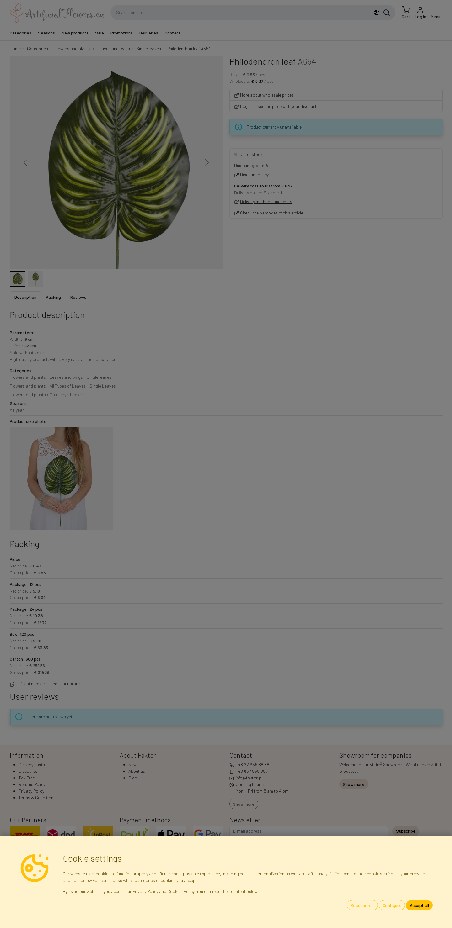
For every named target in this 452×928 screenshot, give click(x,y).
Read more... (362, 905)
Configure (392, 905)
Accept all (419, 905)
